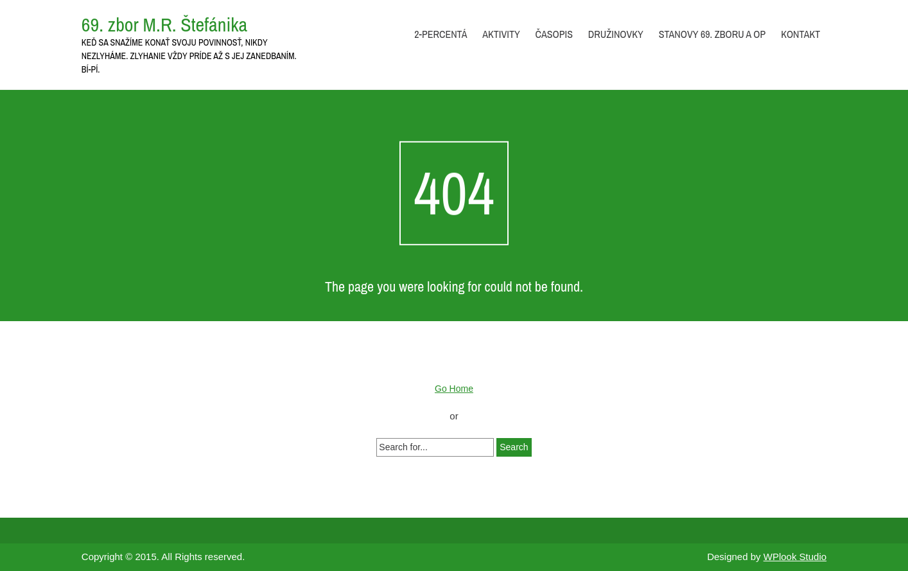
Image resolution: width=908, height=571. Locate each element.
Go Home (454, 388)
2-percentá (440, 34)
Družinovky (615, 34)
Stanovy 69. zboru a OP (712, 34)
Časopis (554, 34)
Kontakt (800, 34)
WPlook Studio (795, 556)
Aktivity (500, 34)
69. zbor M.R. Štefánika (164, 24)
